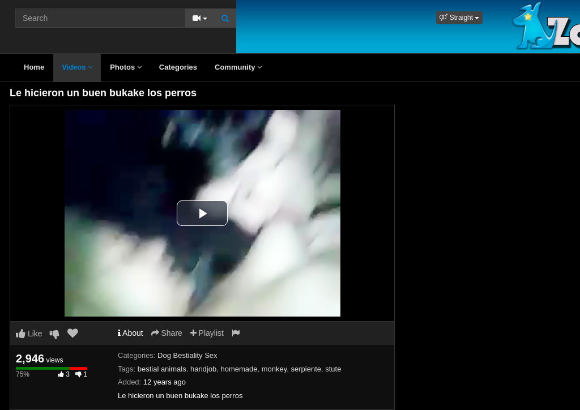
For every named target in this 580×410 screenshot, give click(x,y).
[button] (459, 17)
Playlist (207, 333)
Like (29, 333)
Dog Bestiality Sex (187, 355)
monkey (274, 369)
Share (166, 333)
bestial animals (162, 369)
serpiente (306, 369)
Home (34, 67)
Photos (126, 67)
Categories (178, 67)
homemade (238, 369)
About (130, 333)
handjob (203, 369)
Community (238, 67)
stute (333, 369)
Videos (77, 67)
